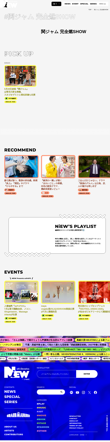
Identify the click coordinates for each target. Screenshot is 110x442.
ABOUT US (10, 426)
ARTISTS (9, 430)
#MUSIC (41, 407)
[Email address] (56, 374)
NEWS (67, 4)
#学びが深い (15, 358)
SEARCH (40, 387)
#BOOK (41, 419)
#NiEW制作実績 (75, 358)
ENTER (87, 374)
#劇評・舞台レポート (93, 358)
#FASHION (43, 427)
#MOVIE (41, 415)
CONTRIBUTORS (13, 434)
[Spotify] (71, 392)
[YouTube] (77, 392)
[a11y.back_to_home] (8, 4)
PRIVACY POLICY (76, 428)
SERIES (93, 4)
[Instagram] (83, 392)
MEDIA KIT (73, 421)
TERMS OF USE (75, 426)
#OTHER (42, 431)
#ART (40, 411)
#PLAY (41, 404)
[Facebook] (95, 392)
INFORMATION (75, 423)
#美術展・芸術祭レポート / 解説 (36, 358)
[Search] (51, 392)
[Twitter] (89, 392)
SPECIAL (84, 4)
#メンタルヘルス (58, 358)
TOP (90, 9)
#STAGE (41, 423)
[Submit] (62, 392)
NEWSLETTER (43, 368)
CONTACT (73, 419)
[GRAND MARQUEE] (18, 414)
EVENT (75, 4)
